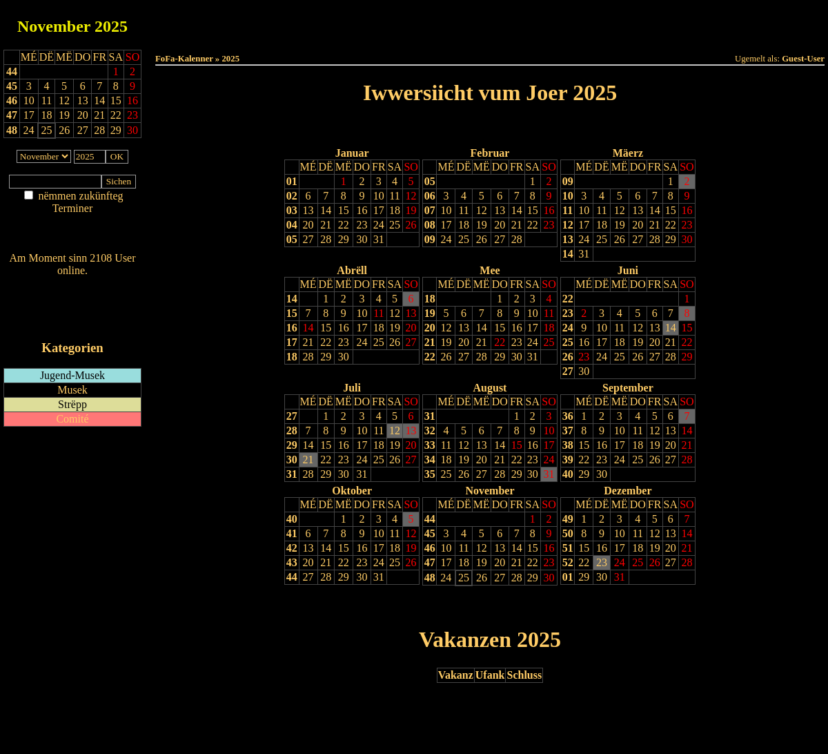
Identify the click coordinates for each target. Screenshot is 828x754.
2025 (111, 26)
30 (361, 239)
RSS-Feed (72, 308)
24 (378, 225)
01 (291, 181)
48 (11, 130)
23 (361, 225)
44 (11, 71)
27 (308, 239)
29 (343, 239)
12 (411, 196)
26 (411, 225)
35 (429, 474)
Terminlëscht (644, 22)
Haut (336, 22)
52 (567, 562)
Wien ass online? (72, 284)
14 (325, 210)
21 (325, 225)
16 (361, 210)
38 (567, 445)
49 (567, 519)
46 (11, 100)
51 (567, 548)
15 (343, 210)
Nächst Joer (528, 128)
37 (567, 430)
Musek (72, 390)
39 (567, 459)
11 (394, 196)
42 (291, 548)
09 (429, 239)
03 (291, 210)
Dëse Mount (490, 22)
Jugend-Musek (72, 375)
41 (291, 533)
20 (308, 225)
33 (429, 445)
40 (567, 474)
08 (429, 225)
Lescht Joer (451, 128)
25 (394, 225)
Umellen (490, 35)
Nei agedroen (72, 235)
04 (291, 225)
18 (394, 210)
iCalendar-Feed (72, 321)
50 (567, 533)
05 (291, 239)
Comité (72, 419)
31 (378, 239)
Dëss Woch (413, 22)
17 (378, 210)
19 (411, 210)
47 (11, 115)
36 (567, 416)
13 (308, 210)
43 (291, 562)
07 (429, 210)
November (53, 26)
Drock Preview (194, 606)
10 (378, 196)
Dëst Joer (567, 22)
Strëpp (72, 404)
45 (11, 86)
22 (343, 225)
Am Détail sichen (72, 222)
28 (325, 239)
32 (429, 430)
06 (429, 196)
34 (429, 459)
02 (291, 196)
